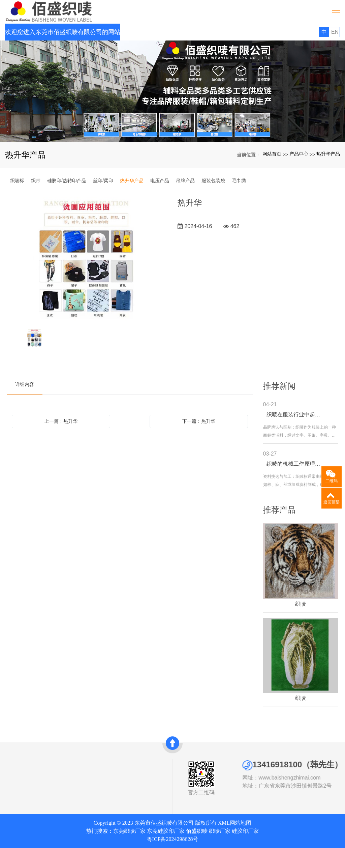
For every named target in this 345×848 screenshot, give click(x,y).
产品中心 (298, 154)
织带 (35, 180)
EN (335, 32)
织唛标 (17, 180)
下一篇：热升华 (198, 421)
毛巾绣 (239, 180)
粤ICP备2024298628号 (172, 839)
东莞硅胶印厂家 (166, 831)
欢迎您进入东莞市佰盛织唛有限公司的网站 (62, 32)
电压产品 (159, 180)
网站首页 (271, 154)
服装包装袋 (213, 180)
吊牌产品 (185, 180)
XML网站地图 (235, 823)
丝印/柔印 (103, 180)
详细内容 (24, 384)
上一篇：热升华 (60, 421)
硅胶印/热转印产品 (66, 180)
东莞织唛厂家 (129, 831)
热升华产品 (328, 154)
